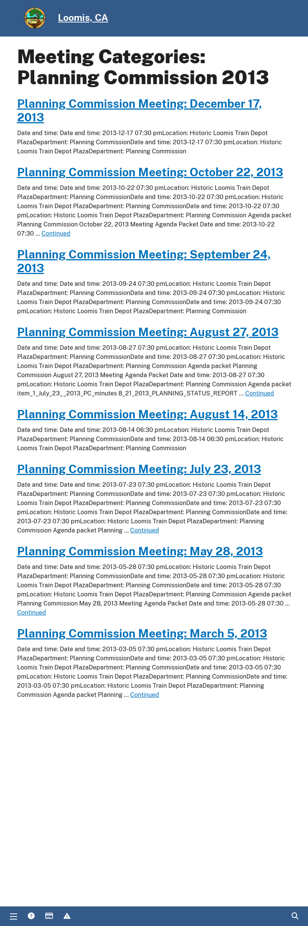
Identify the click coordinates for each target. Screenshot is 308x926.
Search (294, 916)
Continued (55, 233)
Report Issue (66, 916)
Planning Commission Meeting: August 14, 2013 (147, 414)
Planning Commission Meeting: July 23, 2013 (139, 469)
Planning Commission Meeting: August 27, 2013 (148, 332)
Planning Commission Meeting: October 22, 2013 (150, 172)
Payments (48, 916)
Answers (31, 916)
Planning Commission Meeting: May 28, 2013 (140, 551)
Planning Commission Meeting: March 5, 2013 (142, 633)
